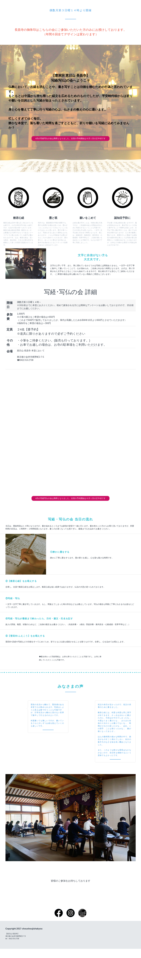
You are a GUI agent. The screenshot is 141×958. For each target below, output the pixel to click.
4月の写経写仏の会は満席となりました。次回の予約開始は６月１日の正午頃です (70, 142)
